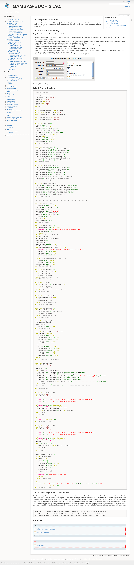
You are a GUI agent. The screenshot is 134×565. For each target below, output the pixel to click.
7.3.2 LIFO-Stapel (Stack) (14, 31)
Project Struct (40, 545)
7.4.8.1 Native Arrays (15, 56)
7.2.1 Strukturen (12, 24)
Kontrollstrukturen (11, 88)
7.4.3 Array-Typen (12, 44)
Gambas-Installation (12, 75)
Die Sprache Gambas (12, 77)
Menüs (8, 93)
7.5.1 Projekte (11, 69)
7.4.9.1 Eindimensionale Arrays (18, 61)
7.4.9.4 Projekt (13, 66)
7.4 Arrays (9, 39)
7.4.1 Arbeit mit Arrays (14, 40)
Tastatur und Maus (11, 95)
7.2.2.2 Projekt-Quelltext (112, 23)
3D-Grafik (9, 114)
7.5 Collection (10, 68)
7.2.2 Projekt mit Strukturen (15, 26)
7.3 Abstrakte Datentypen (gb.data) (15, 28)
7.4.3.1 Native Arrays (15, 45)
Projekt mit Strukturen (42, 532)
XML (8, 115)
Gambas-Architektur (12, 80)
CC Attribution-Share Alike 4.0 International (92, 559)
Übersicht (127, 6)
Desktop (9, 96)
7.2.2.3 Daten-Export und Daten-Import (116, 25)
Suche (129, 4)
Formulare (9, 91)
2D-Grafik (9, 112)
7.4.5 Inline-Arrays (13, 50)
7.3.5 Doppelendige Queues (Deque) (17, 36)
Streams (9, 82)
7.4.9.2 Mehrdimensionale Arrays (18, 63)
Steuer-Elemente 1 (11, 98)
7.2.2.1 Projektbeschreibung (113, 22)
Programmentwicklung (12, 90)
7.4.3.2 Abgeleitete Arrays (16, 47)
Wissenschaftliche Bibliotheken (14, 119)
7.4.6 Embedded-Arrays (14, 52)
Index (8, 129)
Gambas (9, 74)
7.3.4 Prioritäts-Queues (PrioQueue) (17, 34)
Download (108, 27)
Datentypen (10, 83)
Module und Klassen (12, 120)
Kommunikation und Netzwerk (14, 111)
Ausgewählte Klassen (12, 104)
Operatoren (9, 85)
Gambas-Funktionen (12, 87)
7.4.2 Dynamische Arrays (14, 42)
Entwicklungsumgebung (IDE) (14, 78)
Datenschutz (10, 127)
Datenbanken (10, 107)
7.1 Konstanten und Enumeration (15, 21)
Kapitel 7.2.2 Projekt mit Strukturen (46, 529)
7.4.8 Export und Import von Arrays (17, 55)
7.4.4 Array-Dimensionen (14, 48)
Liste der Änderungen (12, 131)
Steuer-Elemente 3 (11, 101)
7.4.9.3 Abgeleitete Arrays (16, 64)
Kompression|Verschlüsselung (14, 117)
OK (87, 563)
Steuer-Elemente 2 (11, 99)
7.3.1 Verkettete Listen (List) (15, 29)
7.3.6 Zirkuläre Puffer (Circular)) (16, 37)
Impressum (9, 125)
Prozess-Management (12, 106)
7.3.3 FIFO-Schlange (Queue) (15, 32)
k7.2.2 (17, 12)
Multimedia (9, 109)
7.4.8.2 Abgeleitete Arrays (16, 58)
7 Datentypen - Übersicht (13, 19)
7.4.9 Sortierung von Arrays (15, 60)
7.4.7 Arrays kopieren (13, 53)
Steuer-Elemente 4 (11, 102)
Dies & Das (9, 122)
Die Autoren (10, 132)
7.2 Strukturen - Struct (12, 23)
